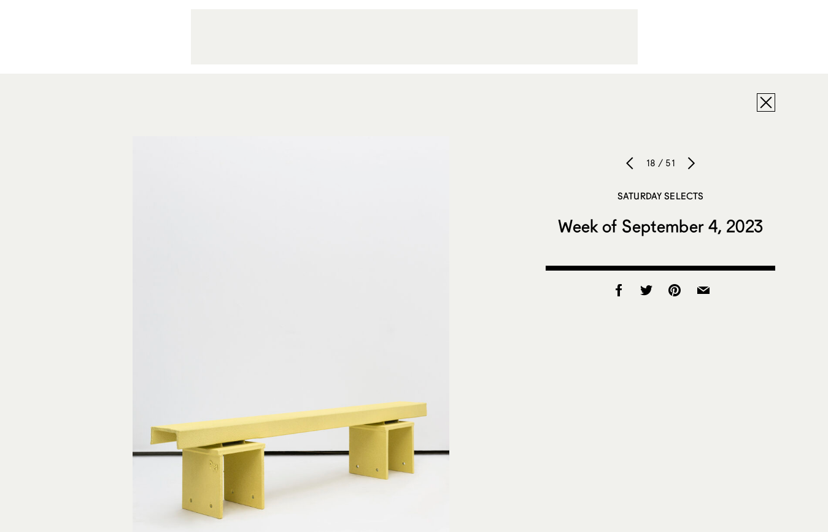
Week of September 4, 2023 (660, 225)
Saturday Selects (660, 195)
